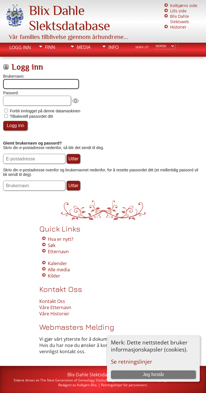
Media (84, 47)
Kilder (54, 276)
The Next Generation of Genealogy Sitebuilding (77, 380)
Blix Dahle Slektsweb (179, 19)
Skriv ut (142, 47)
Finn (50, 47)
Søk (51, 245)
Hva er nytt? (60, 239)
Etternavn (58, 251)
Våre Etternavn (55, 307)
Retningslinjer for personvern (124, 385)
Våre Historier (54, 314)
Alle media (59, 270)
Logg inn (20, 47)
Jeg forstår (153, 374)
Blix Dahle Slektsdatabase (69, 18)
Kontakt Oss (52, 301)
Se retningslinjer (131, 361)
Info (113, 47)
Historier (178, 27)
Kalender (57, 263)
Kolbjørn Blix (86, 385)
